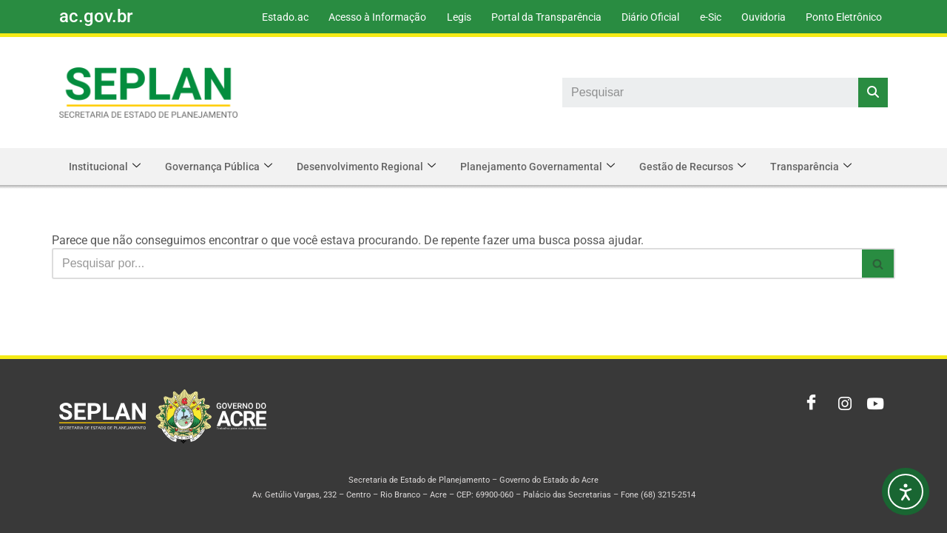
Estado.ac (270, 17)
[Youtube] (873, 404)
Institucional (106, 166)
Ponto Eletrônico (843, 17)
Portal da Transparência (537, 17)
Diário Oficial (644, 17)
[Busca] (457, 263)
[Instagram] (840, 404)
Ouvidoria (760, 17)
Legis (448, 17)
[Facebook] (808, 404)
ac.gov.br (95, 16)
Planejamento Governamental (545, 166)
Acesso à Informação (365, 17)
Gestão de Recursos (703, 166)
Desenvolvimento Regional (372, 166)
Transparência (823, 166)
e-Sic (705, 17)
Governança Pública (222, 166)
